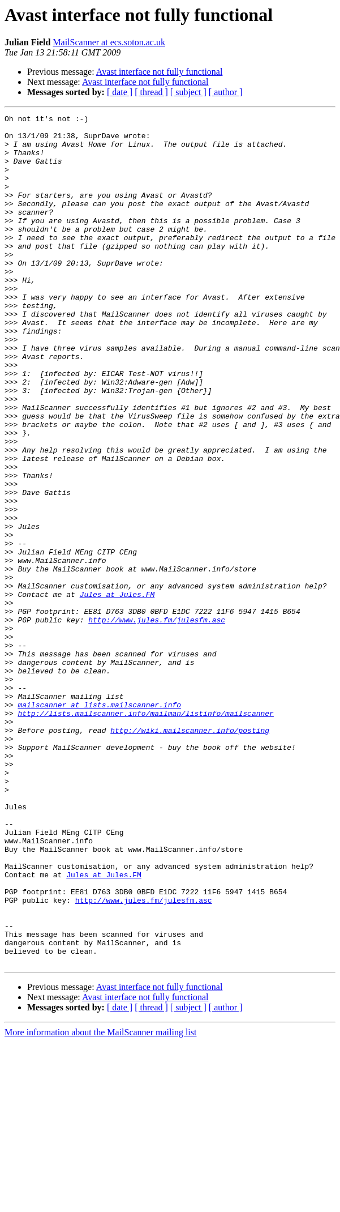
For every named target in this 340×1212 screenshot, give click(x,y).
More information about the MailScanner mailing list (100, 1202)
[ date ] (119, 92)
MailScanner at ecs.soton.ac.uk (109, 42)
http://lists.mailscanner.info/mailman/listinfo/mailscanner (145, 834)
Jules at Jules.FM (117, 691)
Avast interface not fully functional (159, 71)
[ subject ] (188, 92)
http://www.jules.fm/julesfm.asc (156, 721)
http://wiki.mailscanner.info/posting (189, 854)
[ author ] (226, 92)
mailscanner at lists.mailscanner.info (99, 823)
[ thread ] (151, 92)
